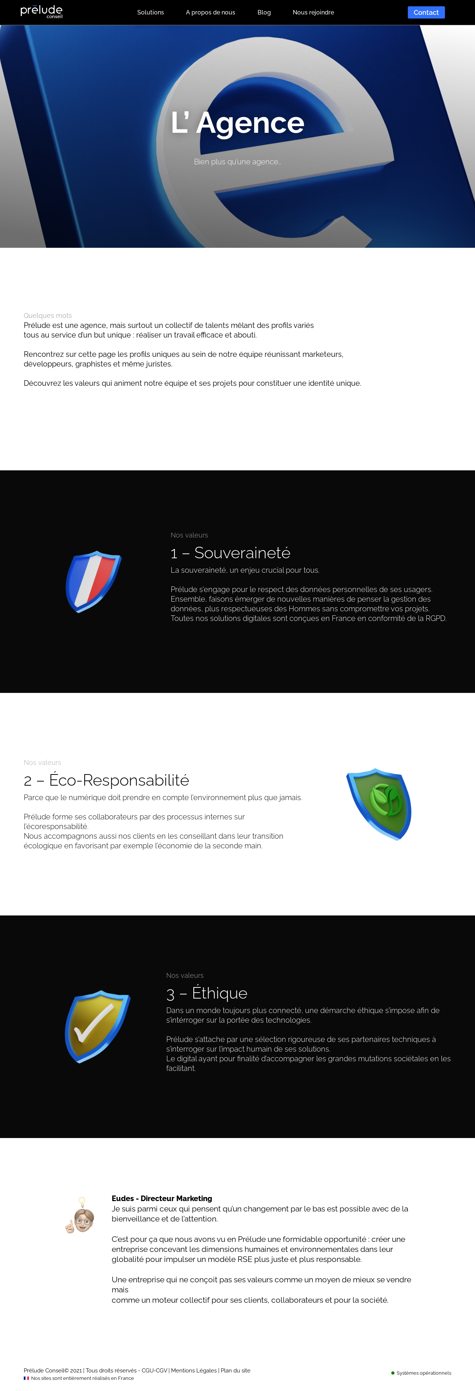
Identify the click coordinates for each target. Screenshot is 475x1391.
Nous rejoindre (313, 12)
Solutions (150, 12)
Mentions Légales (194, 1370)
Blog (264, 12)
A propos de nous (210, 12)
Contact (426, 12)
